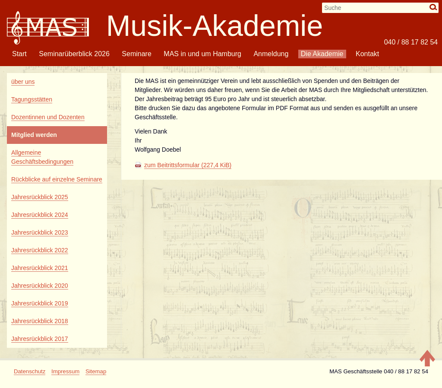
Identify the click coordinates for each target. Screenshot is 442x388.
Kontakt (367, 53)
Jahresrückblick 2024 (39, 214)
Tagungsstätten (31, 99)
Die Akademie (322, 53)
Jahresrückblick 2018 (39, 321)
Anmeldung (270, 53)
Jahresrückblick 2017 (39, 338)
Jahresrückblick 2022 (39, 250)
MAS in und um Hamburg (202, 53)
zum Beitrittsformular (187, 165)
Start (19, 53)
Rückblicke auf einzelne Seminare (56, 179)
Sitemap (95, 371)
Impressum (65, 371)
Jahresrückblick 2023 (39, 232)
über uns (23, 81)
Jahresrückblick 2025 (39, 197)
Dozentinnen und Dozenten (48, 117)
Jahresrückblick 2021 (39, 267)
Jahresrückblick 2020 (39, 285)
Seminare (136, 53)
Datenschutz (29, 371)
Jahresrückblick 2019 (39, 303)
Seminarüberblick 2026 (74, 53)
